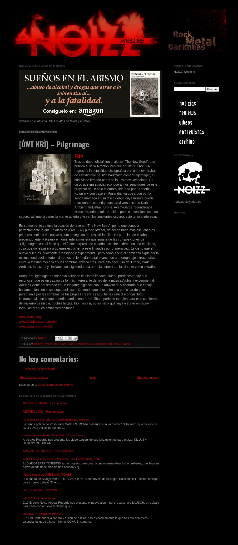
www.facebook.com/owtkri (38, 321)
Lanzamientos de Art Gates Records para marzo (55, 435)
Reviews (125, 343)
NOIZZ (42, 338)
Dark (63, 343)
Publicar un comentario (40, 369)
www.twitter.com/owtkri (35, 326)
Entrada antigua (147, 377)
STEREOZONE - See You (40, 490)
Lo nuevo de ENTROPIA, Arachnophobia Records (56, 420)
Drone (71, 343)
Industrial (113, 343)
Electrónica (83, 343)
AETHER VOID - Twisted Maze (43, 411)
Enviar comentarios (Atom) (55, 384)
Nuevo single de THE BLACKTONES (47, 474)
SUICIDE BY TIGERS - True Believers (48, 451)
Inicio (92, 377)
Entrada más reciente (34, 377)
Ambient (38, 343)
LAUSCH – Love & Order (39, 498)
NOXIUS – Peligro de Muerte (42, 514)
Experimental (99, 343)
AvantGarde (52, 343)
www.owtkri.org (30, 317)
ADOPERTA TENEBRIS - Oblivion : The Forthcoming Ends (61, 459)
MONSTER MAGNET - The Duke (45, 403)
